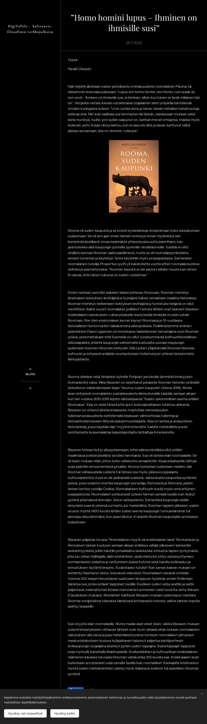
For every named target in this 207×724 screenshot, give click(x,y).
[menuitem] (30, 374)
